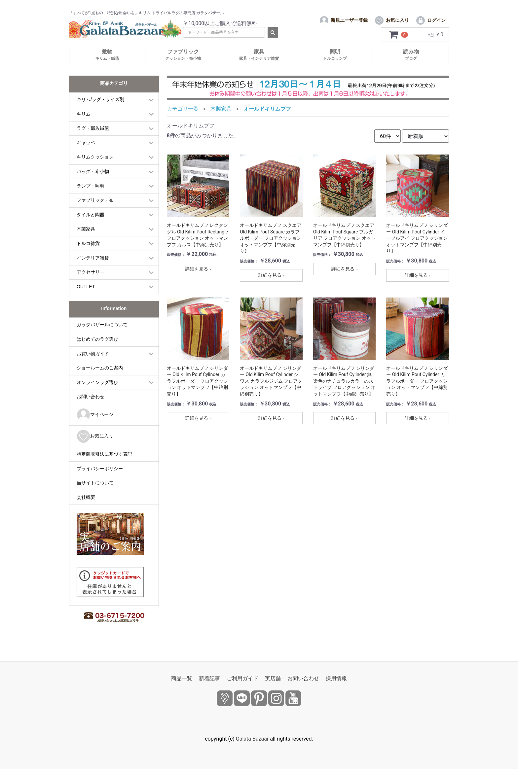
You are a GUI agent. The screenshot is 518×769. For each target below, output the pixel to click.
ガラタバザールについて (102, 330)
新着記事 (209, 678)
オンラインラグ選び (97, 388)
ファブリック (183, 60)
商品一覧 (181, 678)
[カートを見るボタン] (399, 41)
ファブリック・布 (95, 206)
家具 (259, 60)
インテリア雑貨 (93, 263)
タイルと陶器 (90, 220)
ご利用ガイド (242, 678)
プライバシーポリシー (100, 474)
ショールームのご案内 (100, 373)
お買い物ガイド (93, 359)
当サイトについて (95, 488)
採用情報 (336, 678)
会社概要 (86, 503)
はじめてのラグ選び (97, 345)
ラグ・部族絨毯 (93, 134)
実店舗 (273, 678)
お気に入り (95, 442)
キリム (84, 119)
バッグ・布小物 (93, 177)
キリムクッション (95, 162)
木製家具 (86, 234)
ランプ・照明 (90, 191)
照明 (335, 60)
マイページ (95, 421)
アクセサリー (90, 278)
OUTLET (86, 292)
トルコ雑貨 (88, 249)
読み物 (411, 60)
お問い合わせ (90, 402)
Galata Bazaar (252, 739)
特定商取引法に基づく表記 (104, 460)
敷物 (107, 60)
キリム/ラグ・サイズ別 (100, 105)
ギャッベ (86, 148)
